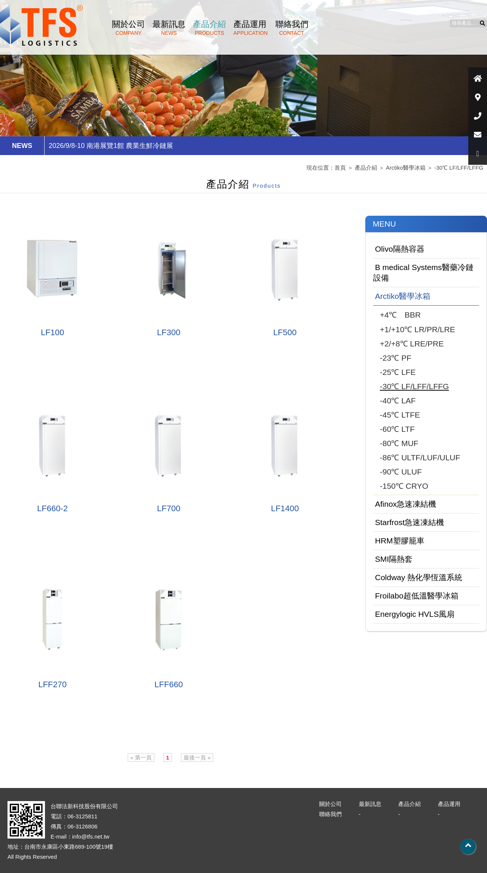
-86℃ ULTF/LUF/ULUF (420, 457)
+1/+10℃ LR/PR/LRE (417, 329)
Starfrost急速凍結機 (409, 522)
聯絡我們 (291, 27)
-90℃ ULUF (401, 471)
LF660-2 (52, 508)
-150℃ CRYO (404, 486)
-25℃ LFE (398, 372)
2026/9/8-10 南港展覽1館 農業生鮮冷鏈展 (111, 145)
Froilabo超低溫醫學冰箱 (417, 595)
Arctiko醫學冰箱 (406, 167)
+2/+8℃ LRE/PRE (412, 343)
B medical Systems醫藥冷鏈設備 (423, 272)
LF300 (168, 332)
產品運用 (250, 27)
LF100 (52, 332)
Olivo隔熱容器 (399, 249)
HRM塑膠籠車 (399, 540)
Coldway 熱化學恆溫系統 (418, 577)
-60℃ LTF (397, 429)
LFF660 (168, 684)
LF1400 (285, 508)
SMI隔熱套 (393, 559)
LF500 (284, 332)
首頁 (340, 167)
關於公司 (128, 27)
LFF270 (52, 684)
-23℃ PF (395, 358)
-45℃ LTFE (400, 414)
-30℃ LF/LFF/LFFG (458, 167)
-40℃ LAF (398, 400)
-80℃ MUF (399, 443)
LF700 (168, 508)
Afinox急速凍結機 (405, 504)
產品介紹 (209, 27)
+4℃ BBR (400, 314)
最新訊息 (168, 27)
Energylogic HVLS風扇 (414, 614)
